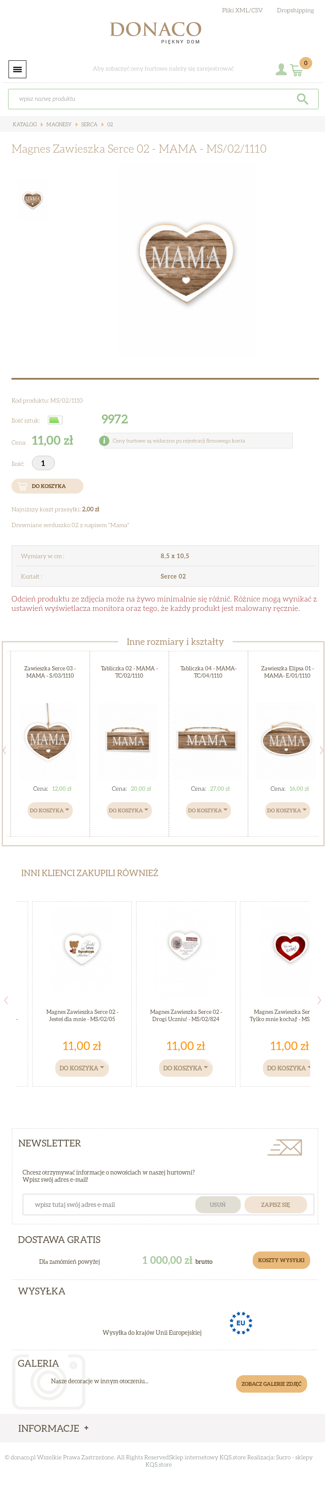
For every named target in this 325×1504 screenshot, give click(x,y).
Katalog (25, 124)
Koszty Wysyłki (281, 1260)
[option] (186, 260)
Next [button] (319, 1000)
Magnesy (58, 124)
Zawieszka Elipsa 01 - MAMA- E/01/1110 (287, 672)
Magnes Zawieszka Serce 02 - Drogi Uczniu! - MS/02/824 (186, 1015)
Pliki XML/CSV (242, 10)
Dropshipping (295, 10)
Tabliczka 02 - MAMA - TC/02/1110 (129, 672)
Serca (88, 124)
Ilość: (18, 463)
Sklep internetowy (193, 1457)
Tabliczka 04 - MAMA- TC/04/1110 (208, 672)
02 (109, 124)
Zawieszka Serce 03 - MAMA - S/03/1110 (50, 672)
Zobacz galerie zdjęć (272, 1384)
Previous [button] (6, 1000)
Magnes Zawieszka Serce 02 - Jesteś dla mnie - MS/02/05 (82, 1015)
